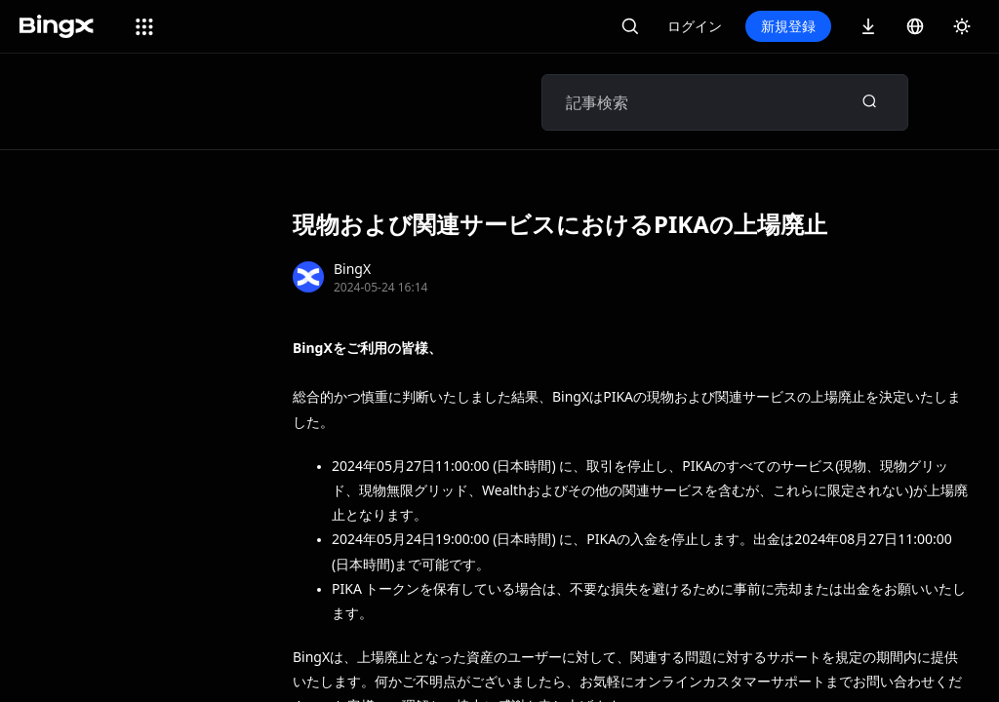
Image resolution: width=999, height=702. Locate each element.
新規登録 (788, 26)
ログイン (694, 26)
